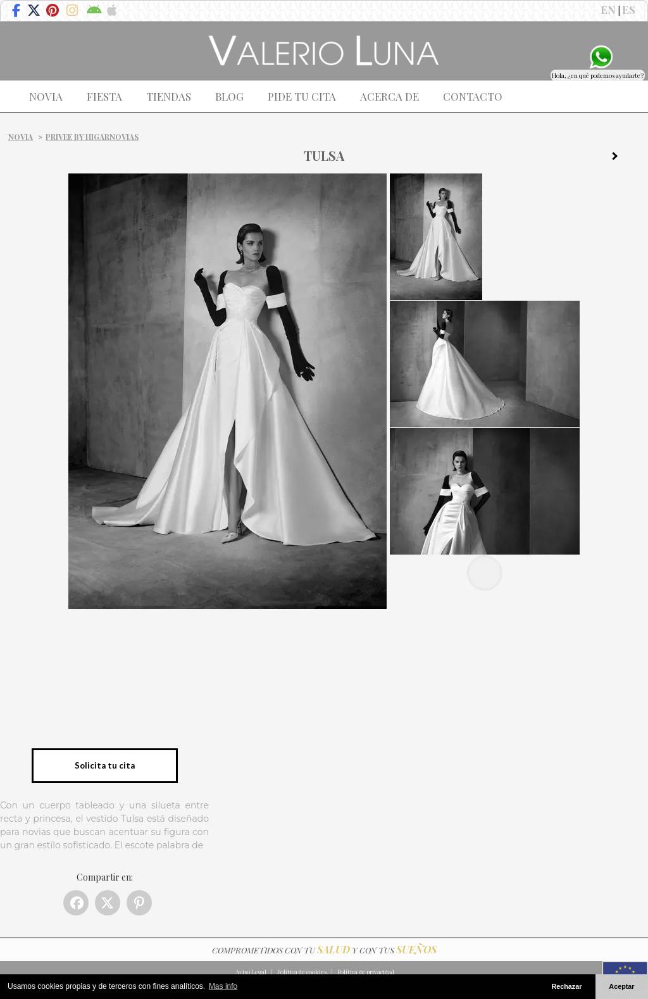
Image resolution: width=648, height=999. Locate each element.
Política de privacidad (365, 971)
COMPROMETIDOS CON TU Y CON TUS (324, 950)
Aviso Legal (250, 971)
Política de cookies (302, 971)
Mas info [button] (223, 986)
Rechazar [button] (566, 986)
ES (628, 9)
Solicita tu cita (105, 765)
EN (608, 9)
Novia (20, 137)
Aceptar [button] (621, 986)
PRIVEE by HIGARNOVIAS (92, 137)
